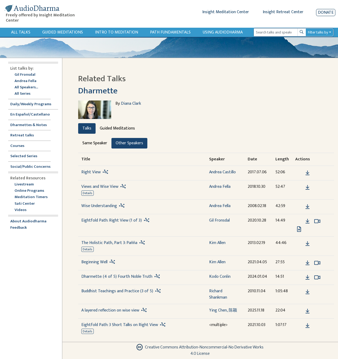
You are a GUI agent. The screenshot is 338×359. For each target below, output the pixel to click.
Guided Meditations (62, 32)
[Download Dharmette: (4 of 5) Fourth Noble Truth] (307, 277)
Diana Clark (131, 103)
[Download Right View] (307, 173)
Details (87, 193)
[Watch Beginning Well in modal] (317, 263)
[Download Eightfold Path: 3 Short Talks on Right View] (307, 326)
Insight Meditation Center (225, 12)
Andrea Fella (25, 81)
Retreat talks (22, 135)
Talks (86, 128)
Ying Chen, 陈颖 (223, 310)
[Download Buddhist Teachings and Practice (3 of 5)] (307, 292)
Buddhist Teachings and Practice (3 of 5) (117, 291)
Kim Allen (217, 242)
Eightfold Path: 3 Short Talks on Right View (119, 324)
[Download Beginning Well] (307, 263)
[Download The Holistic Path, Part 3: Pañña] (307, 244)
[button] (299, 172)
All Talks (20, 32)
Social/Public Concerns (30, 167)
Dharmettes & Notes (28, 125)
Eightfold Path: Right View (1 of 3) (111, 220)
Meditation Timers (31, 197)
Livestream (24, 184)
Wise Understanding (99, 205)
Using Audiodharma (223, 32)
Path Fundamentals (170, 32)
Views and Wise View (99, 186)
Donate (326, 12)
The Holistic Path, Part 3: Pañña (109, 242)
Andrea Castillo (222, 172)
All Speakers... (26, 87)
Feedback (18, 228)
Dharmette (98, 91)
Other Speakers (129, 143)
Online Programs (29, 191)
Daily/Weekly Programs (33, 104)
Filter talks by (318, 32)
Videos (23, 210)
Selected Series (27, 156)
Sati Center (25, 204)
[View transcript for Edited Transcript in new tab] (299, 228)
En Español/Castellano (30, 115)
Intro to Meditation (116, 32)
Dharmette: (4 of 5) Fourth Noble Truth (116, 276)
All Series (22, 94)
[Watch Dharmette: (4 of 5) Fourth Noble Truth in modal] (317, 277)
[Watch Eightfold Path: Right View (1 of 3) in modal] (317, 221)
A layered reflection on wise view (110, 310)
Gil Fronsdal (25, 75)
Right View (91, 172)
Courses (17, 146)
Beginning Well (94, 262)
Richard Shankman (218, 294)
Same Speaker (94, 143)
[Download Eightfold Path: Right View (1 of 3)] (307, 221)
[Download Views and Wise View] (307, 188)
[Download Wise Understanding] (307, 207)
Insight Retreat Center (283, 12)
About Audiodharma (28, 221)
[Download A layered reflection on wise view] (307, 311)
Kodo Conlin (220, 276)
